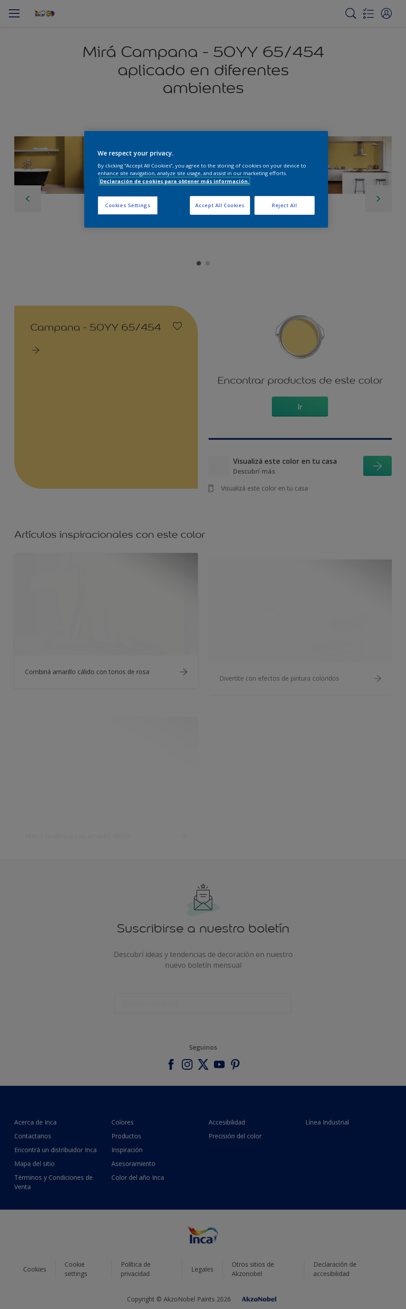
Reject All (284, 205)
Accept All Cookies (220, 205)
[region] (206, 179)
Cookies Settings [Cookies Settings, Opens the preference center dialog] (127, 205)
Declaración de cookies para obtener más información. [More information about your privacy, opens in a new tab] (174, 181)
